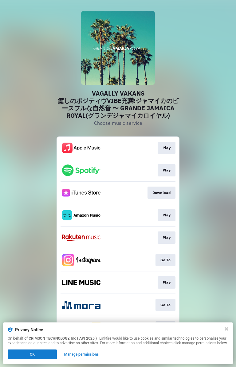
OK (32, 354)
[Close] (226, 329)
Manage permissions (81, 354)
